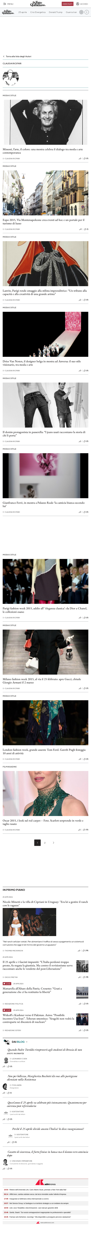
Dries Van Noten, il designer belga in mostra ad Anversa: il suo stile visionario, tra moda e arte (42, 363)
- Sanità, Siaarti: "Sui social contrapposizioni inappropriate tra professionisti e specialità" (37, 1212)
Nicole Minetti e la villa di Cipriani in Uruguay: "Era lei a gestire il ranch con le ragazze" (45, 903)
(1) (86, 229)
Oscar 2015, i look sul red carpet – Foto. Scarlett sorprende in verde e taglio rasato (43, 822)
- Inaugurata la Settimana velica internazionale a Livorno (26, 1199)
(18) (85, 977)
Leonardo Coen (18, 1059)
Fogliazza (16, 1085)
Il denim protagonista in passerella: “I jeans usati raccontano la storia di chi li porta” (44, 433)
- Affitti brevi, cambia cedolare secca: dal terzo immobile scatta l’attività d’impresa (35, 1194)
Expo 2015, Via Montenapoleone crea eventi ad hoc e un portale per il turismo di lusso (43, 221)
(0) (86, 158)
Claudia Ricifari (11, 159)
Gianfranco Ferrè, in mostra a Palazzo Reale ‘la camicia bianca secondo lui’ (44, 504)
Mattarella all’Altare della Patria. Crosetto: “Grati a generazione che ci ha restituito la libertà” (32, 990)
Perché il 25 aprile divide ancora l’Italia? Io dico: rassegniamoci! (48, 1129)
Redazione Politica (13, 1004)
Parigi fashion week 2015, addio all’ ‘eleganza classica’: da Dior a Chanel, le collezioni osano (45, 610)
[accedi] (82, 3)
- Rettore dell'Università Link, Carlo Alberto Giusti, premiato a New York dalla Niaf (35, 1190)
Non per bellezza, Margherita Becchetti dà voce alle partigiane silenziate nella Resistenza (42, 1077)
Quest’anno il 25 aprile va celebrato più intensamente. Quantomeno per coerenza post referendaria (47, 1104)
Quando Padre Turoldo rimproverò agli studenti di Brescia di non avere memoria (44, 1051)
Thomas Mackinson (13, 951)
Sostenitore (17, 1112)
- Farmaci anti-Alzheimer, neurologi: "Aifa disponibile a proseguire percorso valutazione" (37, 1217)
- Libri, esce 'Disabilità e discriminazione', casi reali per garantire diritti (31, 1208)
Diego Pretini (10, 977)
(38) (85, 951)
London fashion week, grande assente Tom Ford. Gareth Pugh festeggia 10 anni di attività (44, 751)
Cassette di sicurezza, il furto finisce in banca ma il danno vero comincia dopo (47, 1153)
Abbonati (67, 4)
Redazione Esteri (12, 1030)
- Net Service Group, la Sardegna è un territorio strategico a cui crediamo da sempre (36, 1203)
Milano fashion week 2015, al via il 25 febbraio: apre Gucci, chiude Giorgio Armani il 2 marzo (42, 680)
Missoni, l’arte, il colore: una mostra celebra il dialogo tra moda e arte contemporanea (43, 150)
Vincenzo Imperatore (21, 1161)
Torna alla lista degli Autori (17, 56)
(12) (85, 830)
